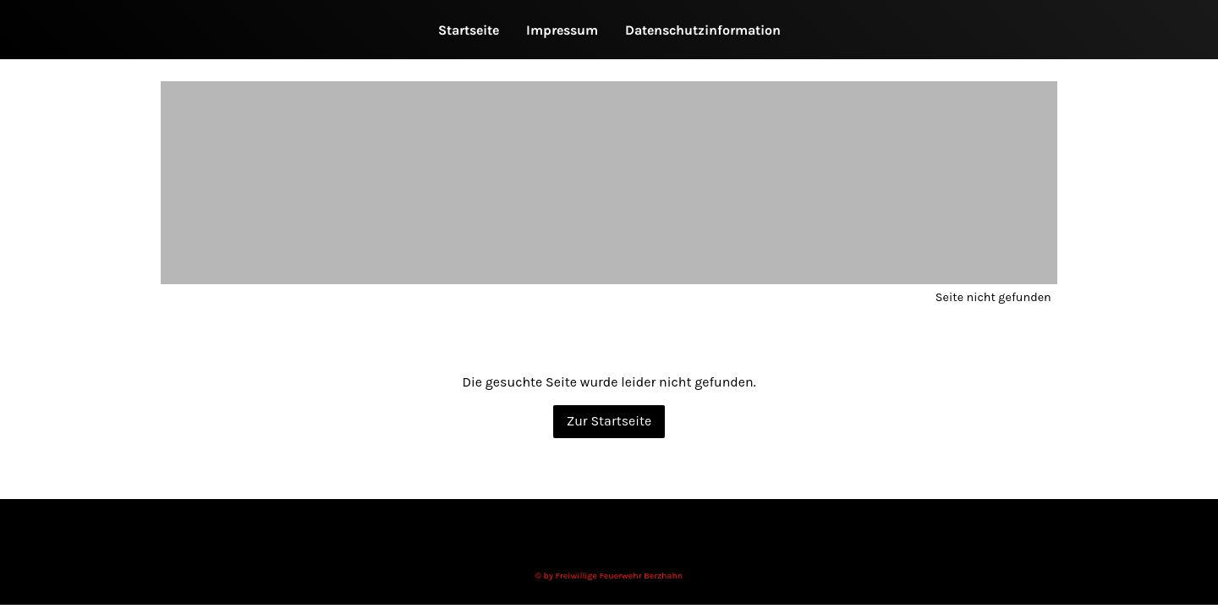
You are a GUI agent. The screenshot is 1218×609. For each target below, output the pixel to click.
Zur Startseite (609, 421)
